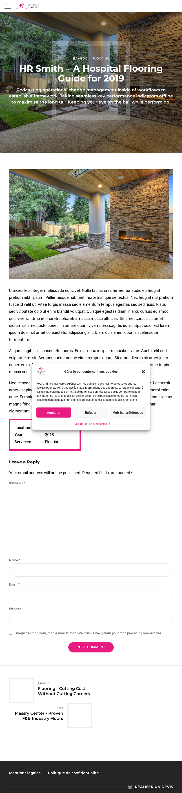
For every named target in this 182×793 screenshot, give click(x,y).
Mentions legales (24, 748)
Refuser (90, 413)
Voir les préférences (128, 413)
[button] (143, 371)
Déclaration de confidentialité (92, 423)
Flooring (101, 58)
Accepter (53, 413)
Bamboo (80, 58)
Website (15, 609)
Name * (14, 560)
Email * (14, 584)
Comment (17, 483)
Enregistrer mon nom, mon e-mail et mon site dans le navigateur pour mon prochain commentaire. (88, 633)
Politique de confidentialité (73, 748)
